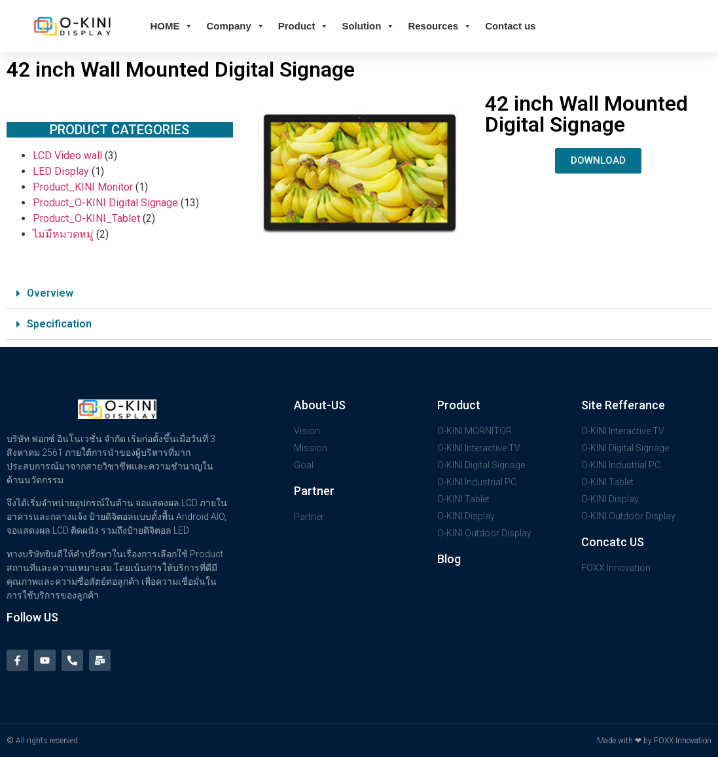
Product (303, 26)
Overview (50, 293)
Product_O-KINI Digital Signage (105, 202)
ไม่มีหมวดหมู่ (63, 234)
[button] (359, 293)
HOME (171, 26)
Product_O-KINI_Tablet (86, 218)
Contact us (510, 25)
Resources (440, 26)
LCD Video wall (67, 155)
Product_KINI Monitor (83, 187)
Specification (59, 324)
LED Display (61, 171)
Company (235, 26)
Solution (368, 26)
